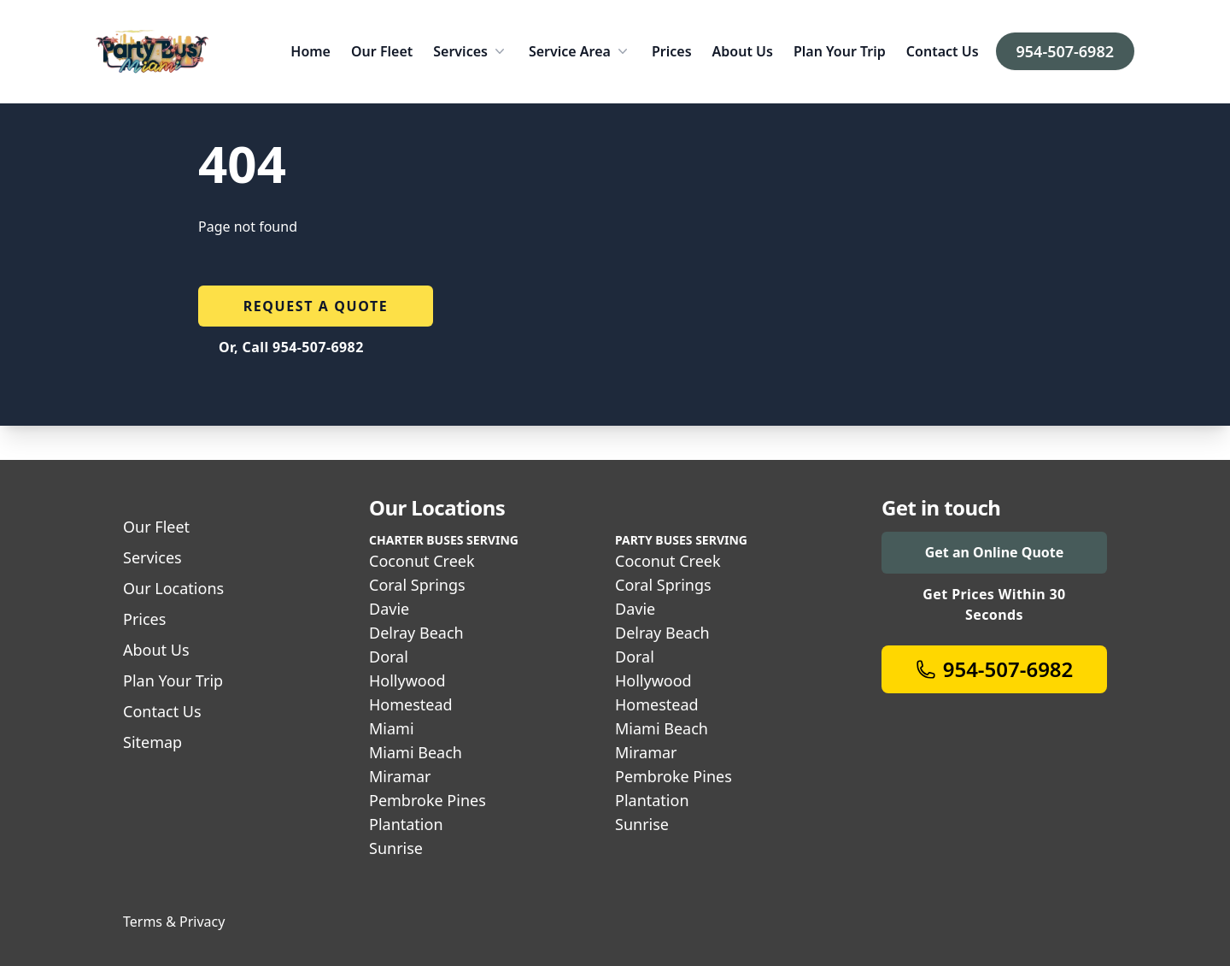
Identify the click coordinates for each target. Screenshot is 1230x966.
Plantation (406, 824)
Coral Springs (417, 584)
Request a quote (316, 306)
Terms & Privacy (174, 921)
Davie (389, 608)
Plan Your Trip (840, 51)
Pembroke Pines (427, 800)
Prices (672, 51)
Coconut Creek (422, 561)
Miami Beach (415, 752)
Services (470, 51)
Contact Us (942, 51)
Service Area (580, 51)
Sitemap (152, 742)
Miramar (400, 776)
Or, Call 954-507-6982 (291, 347)
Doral (388, 656)
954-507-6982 (1065, 51)
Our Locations (173, 588)
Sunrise (396, 848)
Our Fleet (382, 51)
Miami (391, 728)
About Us (742, 51)
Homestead (411, 704)
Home (310, 51)
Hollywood (407, 680)
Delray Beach (416, 632)
